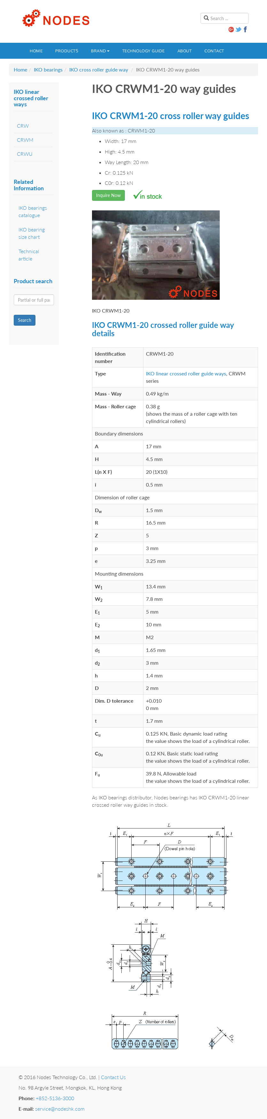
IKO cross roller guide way (98, 69)
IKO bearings (48, 69)
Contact (214, 50)
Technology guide (143, 50)
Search (24, 320)
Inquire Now (108, 195)
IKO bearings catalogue (33, 211)
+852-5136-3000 (55, 1098)
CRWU (25, 154)
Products (66, 50)
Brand (100, 50)
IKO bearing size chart (32, 233)
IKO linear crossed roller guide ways (186, 373)
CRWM (25, 140)
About (185, 50)
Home (36, 50)
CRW (23, 126)
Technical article (29, 254)
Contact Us (113, 1077)
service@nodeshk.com (60, 1109)
